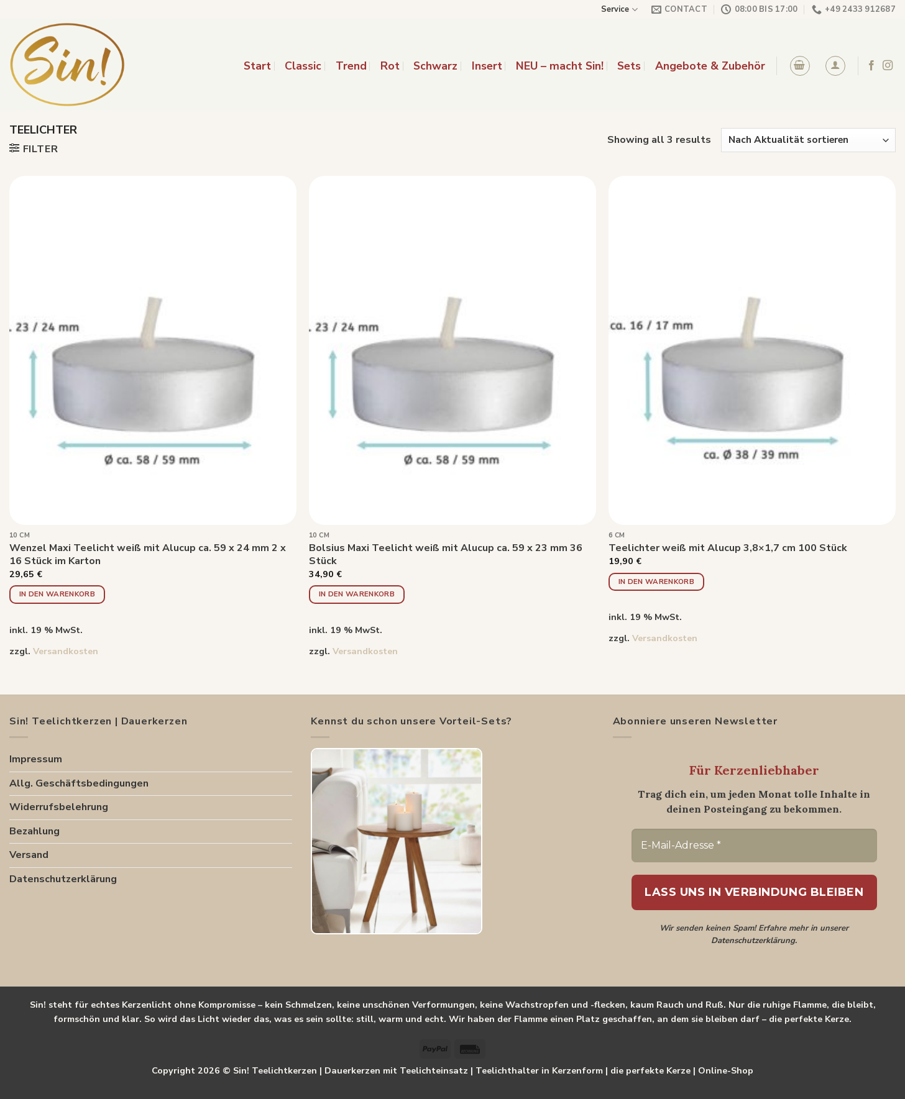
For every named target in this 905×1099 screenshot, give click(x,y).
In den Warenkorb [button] (57, 594)
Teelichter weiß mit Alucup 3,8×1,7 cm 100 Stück (728, 548)
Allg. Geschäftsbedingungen (79, 783)
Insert (487, 65)
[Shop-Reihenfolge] (808, 140)
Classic (303, 65)
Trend (351, 65)
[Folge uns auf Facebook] (871, 65)
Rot (390, 65)
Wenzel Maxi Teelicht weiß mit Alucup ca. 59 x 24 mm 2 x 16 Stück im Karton (147, 555)
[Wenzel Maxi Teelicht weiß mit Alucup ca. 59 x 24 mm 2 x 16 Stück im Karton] (152, 350)
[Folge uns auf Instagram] (888, 65)
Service (619, 10)
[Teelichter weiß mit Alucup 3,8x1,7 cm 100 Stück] (752, 350)
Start (257, 65)
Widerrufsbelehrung (58, 807)
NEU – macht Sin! (560, 65)
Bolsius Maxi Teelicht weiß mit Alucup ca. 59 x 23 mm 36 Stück (445, 555)
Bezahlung (34, 831)
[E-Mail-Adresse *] (754, 845)
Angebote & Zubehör (710, 65)
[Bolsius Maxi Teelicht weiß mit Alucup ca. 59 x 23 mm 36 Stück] (452, 350)
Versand (28, 855)
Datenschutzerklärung (63, 879)
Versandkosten (65, 651)
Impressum (35, 759)
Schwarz (435, 65)
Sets (629, 65)
